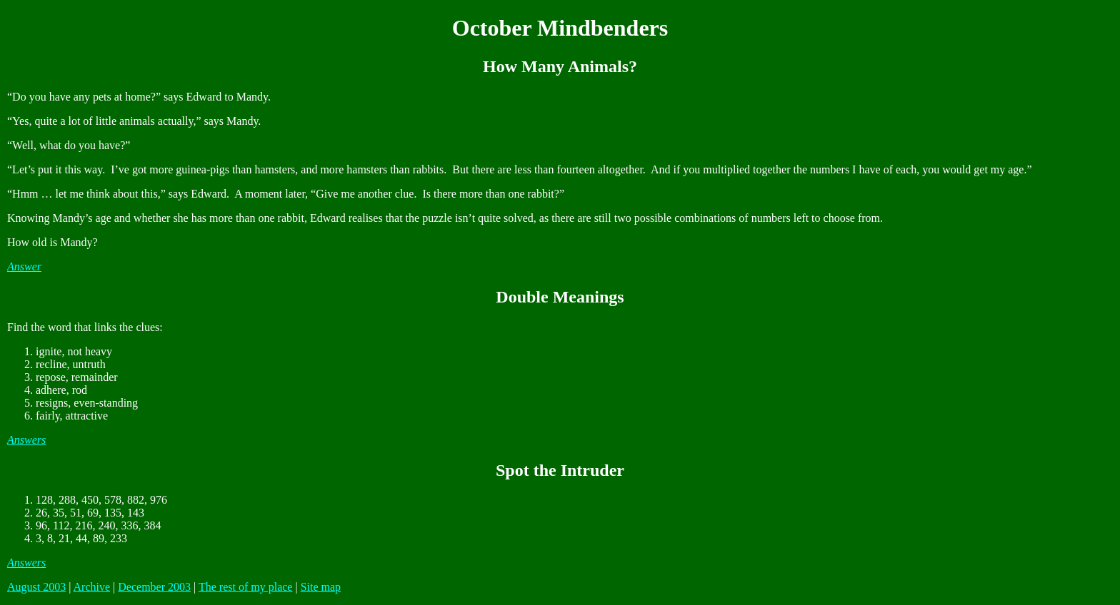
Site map (321, 587)
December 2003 (154, 587)
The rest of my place (246, 587)
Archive (92, 587)
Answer (24, 266)
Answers (26, 440)
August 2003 (36, 587)
